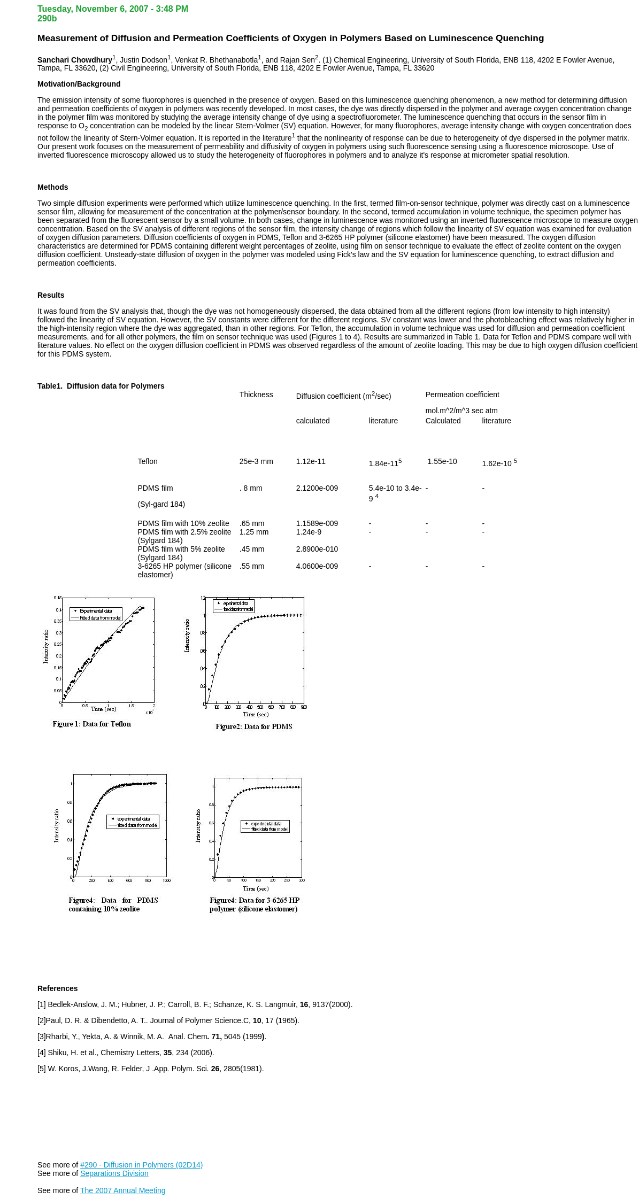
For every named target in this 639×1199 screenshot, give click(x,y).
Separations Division (114, 1173)
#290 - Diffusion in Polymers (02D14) (141, 1165)
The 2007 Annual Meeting (123, 1190)
